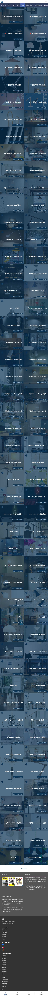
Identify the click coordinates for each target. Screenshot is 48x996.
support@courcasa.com (7, 923)
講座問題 (4, 986)
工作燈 (44, 296)
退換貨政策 (4, 971)
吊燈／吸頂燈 (19, 21)
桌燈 (21, 56)
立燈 (45, 56)
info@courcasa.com (30, 882)
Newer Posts (24, 868)
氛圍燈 (20, 124)
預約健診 (4, 958)
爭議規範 (4, 967)
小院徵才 (4, 934)
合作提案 (4, 939)
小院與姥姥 (4, 930)
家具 (14, 21)
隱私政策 (4, 969)
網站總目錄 (38, 5)
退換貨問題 (4, 983)
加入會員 (4, 955)
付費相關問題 (5, 979)
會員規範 (4, 960)
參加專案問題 (5, 981)
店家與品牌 (44, 176)
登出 (3, 974)
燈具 (10, 21)
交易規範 (4, 962)
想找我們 (4, 936)
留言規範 (4, 964)
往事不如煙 (4, 932)
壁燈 (45, 21)
